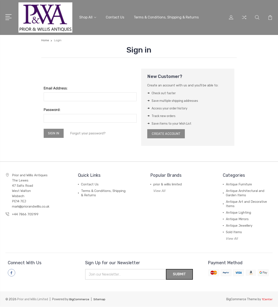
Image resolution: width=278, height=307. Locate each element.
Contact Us (115, 17)
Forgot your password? (88, 133)
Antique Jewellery (239, 226)
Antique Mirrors (237, 219)
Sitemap (99, 299)
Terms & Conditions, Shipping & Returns (166, 17)
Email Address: (56, 88)
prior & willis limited (167, 185)
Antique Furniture (239, 185)
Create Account (166, 134)
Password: (52, 109)
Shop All (87, 17)
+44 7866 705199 (25, 214)
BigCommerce (79, 299)
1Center (267, 299)
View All (159, 191)
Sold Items (234, 232)
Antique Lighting (238, 213)
